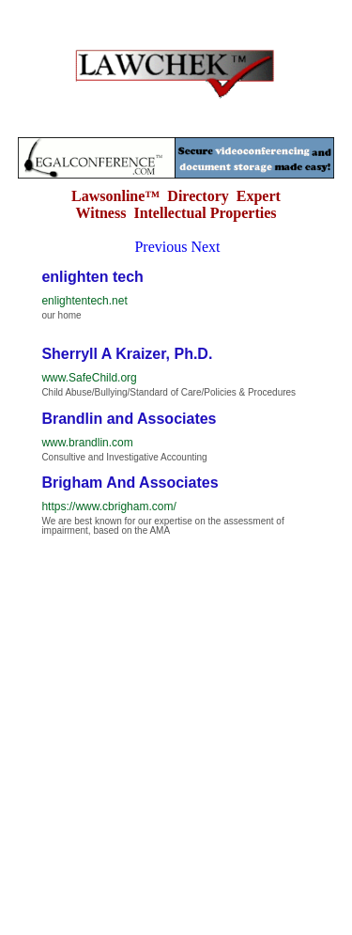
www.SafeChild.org (88, 377)
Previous (160, 247)
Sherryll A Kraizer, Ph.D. (126, 354)
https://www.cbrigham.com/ (108, 506)
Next (205, 247)
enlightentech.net (84, 300)
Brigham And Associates (129, 483)
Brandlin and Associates (128, 419)
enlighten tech (92, 277)
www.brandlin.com (86, 442)
